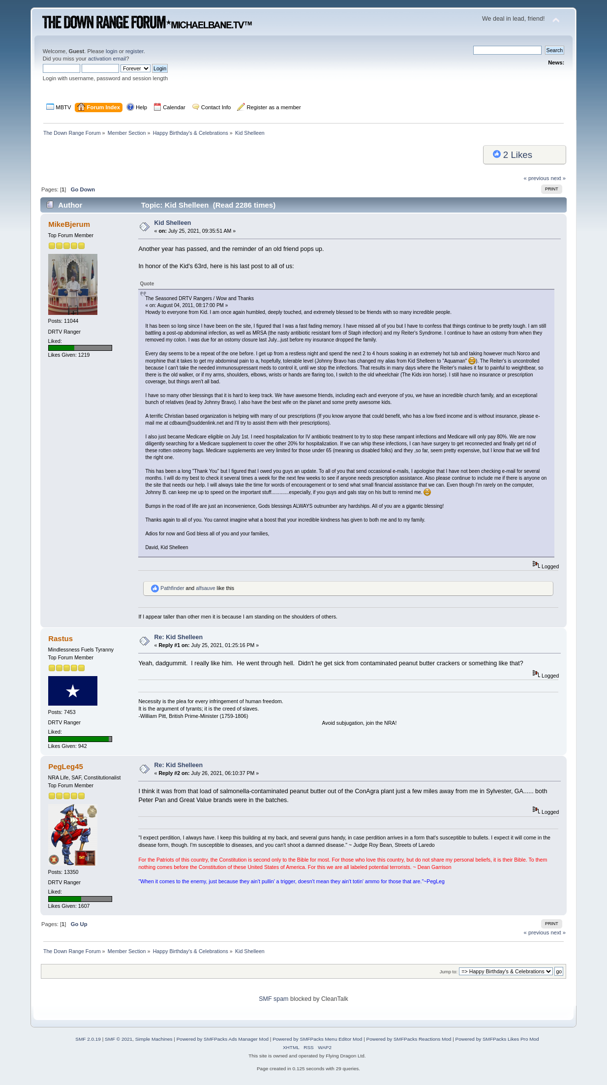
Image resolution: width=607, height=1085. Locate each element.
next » (558, 178)
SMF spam (273, 998)
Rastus (60, 638)
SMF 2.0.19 (88, 1039)
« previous (536, 178)
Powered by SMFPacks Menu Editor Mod (317, 1039)
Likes (512, 155)
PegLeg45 (65, 766)
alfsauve (205, 588)
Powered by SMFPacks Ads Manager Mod (223, 1039)
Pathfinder (172, 588)
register (134, 51)
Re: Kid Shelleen (178, 637)
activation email (107, 59)
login (112, 51)
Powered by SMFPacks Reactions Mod (409, 1039)
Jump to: (449, 971)
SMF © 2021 (118, 1039)
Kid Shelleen (172, 222)
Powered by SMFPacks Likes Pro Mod (497, 1039)
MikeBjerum (69, 224)
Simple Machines (154, 1039)
